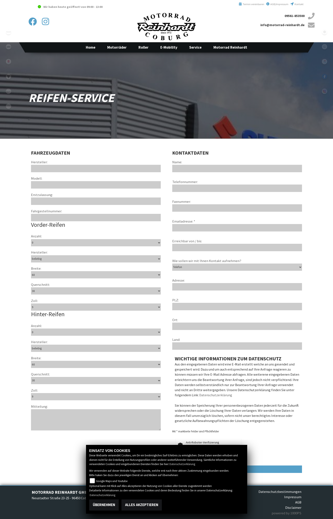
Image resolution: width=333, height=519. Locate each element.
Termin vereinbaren (251, 4)
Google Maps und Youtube (112, 481)
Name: (177, 162)
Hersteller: (39, 162)
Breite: (36, 268)
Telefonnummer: (185, 181)
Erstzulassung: (42, 194)
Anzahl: (36, 236)
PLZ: (175, 300)
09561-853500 (295, 16)
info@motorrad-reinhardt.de (282, 25)
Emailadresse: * (183, 221)
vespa (8, 91)
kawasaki (8, 31)
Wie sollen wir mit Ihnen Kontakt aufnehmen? (206, 260)
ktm (8, 46)
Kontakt (297, 4)
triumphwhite (8, 76)
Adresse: (178, 280)
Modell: (36, 178)
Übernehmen (104, 504)
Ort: (175, 319)
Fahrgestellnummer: (46, 211)
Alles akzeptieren (141, 504)
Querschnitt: (40, 284)
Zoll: (34, 300)
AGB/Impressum (277, 4)
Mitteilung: (39, 406)
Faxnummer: (181, 201)
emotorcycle (8, 106)
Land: (176, 339)
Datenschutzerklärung (215, 395)
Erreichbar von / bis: (187, 241)
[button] (117, 47)
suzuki (8, 61)
